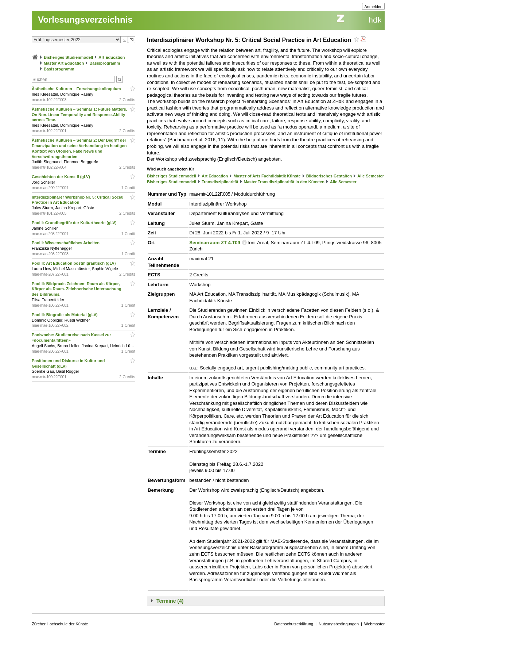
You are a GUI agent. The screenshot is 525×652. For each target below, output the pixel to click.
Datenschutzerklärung (293, 624)
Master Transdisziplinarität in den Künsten (284, 182)
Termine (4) (169, 601)
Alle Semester (370, 176)
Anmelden (373, 6)
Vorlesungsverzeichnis (85, 19)
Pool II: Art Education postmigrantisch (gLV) (74, 263)
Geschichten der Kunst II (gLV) (61, 176)
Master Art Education (64, 63)
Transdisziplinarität (220, 182)
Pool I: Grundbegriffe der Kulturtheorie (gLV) (75, 222)
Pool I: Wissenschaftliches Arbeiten (66, 243)
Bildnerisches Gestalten (329, 176)
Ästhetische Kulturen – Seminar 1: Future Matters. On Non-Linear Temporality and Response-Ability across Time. (79, 114)
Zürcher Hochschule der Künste (60, 624)
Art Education (111, 57)
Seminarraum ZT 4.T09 (214, 242)
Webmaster (374, 624)
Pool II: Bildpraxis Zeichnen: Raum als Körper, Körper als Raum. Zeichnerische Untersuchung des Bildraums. (76, 289)
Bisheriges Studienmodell (68, 57)
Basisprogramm (104, 63)
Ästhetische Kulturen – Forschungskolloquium (77, 89)
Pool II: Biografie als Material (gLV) (65, 314)
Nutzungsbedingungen (339, 624)
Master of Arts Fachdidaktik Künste (266, 176)
